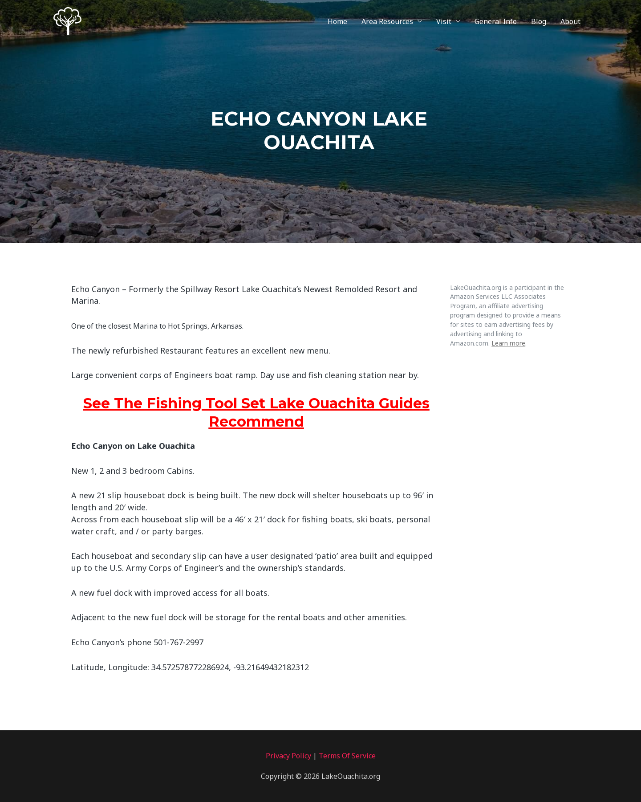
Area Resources (387, 21)
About (570, 21)
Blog (538, 21)
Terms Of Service (347, 756)
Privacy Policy (288, 756)
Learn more (508, 343)
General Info (496, 21)
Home (337, 21)
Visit (443, 21)
